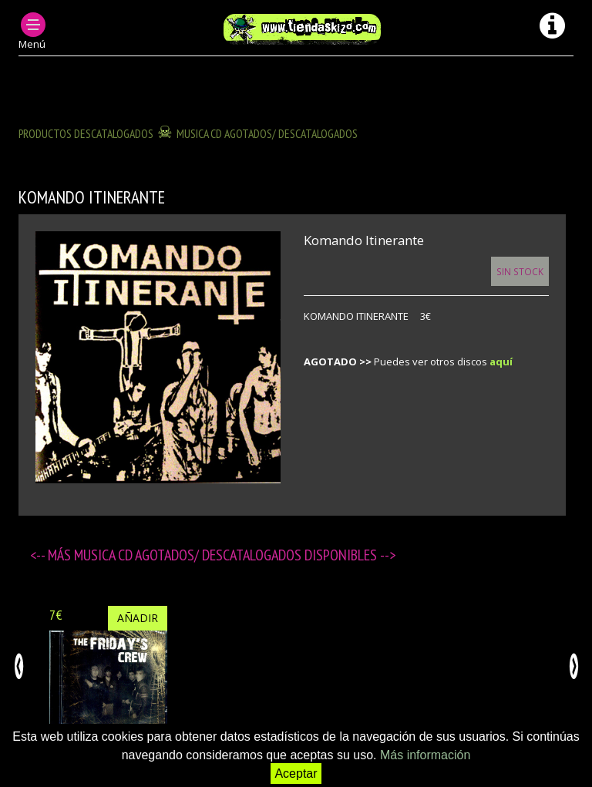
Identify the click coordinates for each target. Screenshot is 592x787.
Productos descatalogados (85, 133)
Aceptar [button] (295, 773)
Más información (425, 755)
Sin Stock (519, 271)
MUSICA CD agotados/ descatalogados (267, 133)
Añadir (137, 617)
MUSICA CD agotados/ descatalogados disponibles (227, 555)
